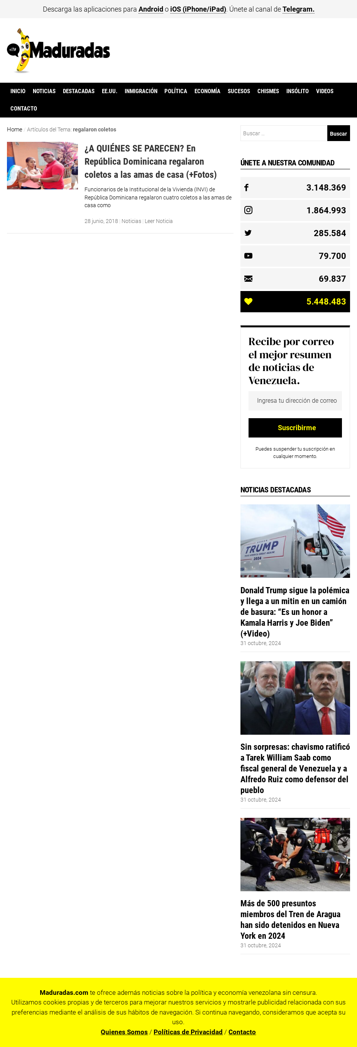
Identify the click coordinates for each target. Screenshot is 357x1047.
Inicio (17, 91)
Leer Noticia (159, 221)
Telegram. (299, 9)
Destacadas (79, 91)
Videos (324, 91)
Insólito (297, 91)
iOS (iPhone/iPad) (198, 9)
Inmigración (141, 91)
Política (175, 91)
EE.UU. (109, 91)
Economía (207, 91)
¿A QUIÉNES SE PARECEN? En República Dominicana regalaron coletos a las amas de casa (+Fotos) (151, 161)
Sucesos (239, 91)
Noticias (44, 91)
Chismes (268, 91)
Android (151, 9)
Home (14, 129)
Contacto (23, 108)
